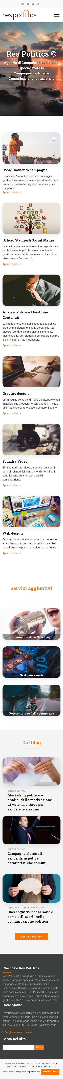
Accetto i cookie (50, 1072)
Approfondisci (33, 1072)
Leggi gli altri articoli (31, 936)
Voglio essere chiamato (19, 1032)
